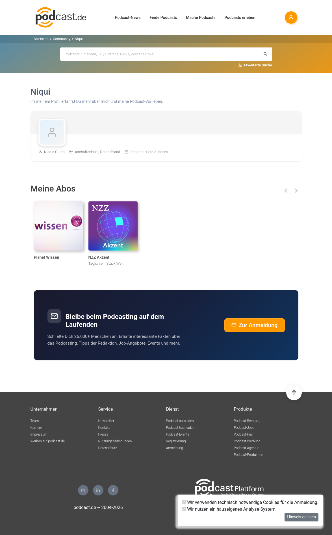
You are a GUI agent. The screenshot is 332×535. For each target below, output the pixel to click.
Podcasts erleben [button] (240, 17)
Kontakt (104, 428)
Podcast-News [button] (128, 17)
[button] (286, 190)
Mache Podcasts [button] (200, 17)
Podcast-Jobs (244, 428)
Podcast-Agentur (246, 448)
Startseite (41, 39)
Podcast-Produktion (248, 455)
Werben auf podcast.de (48, 441)
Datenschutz (107, 448)
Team (35, 421)
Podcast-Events (177, 434)
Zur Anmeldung (254, 325)
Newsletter (106, 421)
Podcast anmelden (180, 421)
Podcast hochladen (180, 428)
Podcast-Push (244, 434)
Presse (103, 434)
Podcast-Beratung (247, 421)
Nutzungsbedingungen (115, 441)
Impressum (39, 434)
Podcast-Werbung (247, 441)
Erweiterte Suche (258, 65)
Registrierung (176, 441)
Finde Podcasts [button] (163, 17)
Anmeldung (174, 448)
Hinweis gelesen (301, 517)
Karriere (36, 428)
